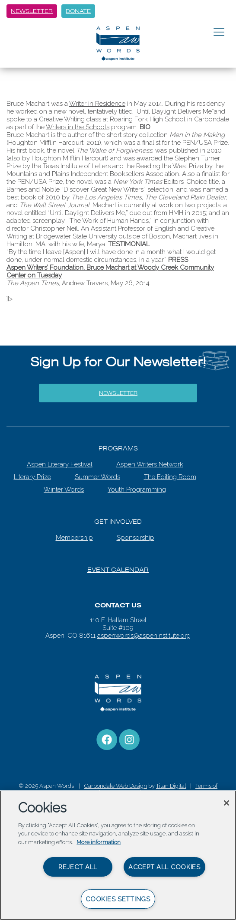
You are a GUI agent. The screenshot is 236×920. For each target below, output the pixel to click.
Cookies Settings (118, 899)
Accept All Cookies (164, 867)
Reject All (77, 867)
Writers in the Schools (77, 127)
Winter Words (64, 489)
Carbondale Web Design (115, 786)
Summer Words (97, 477)
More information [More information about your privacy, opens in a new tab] (99, 842)
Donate (78, 11)
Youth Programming (137, 489)
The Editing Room (170, 477)
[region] (118, 855)
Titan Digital (171, 786)
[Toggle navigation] (219, 32)
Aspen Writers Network (149, 464)
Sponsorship (135, 538)
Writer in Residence (97, 104)
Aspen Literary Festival (59, 464)
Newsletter (32, 11)
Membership (74, 538)
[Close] (226, 802)
